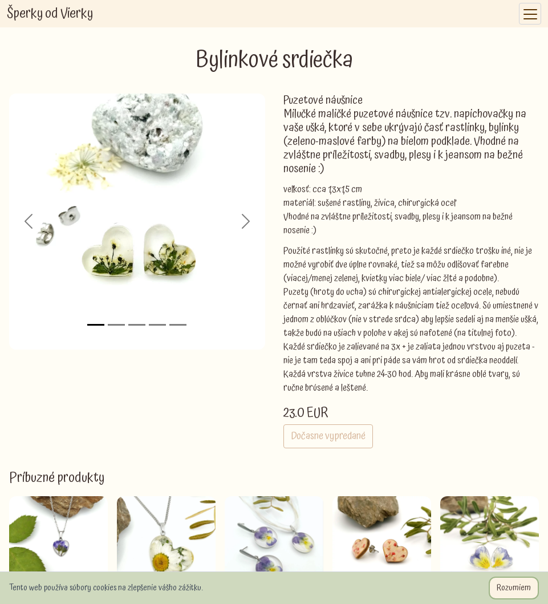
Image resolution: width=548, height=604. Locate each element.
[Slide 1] (95, 324)
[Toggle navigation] (530, 14)
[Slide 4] (157, 324)
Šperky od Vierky (50, 14)
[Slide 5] (177, 324)
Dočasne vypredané (328, 436)
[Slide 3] (136, 324)
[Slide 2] (116, 324)
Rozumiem (514, 588)
